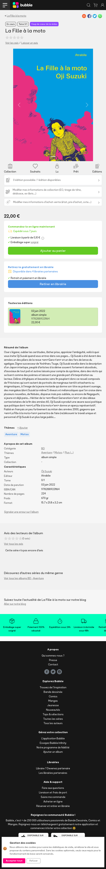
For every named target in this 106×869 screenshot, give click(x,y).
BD (43, 448)
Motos (58, 452)
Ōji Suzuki (46, 471)
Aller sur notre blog (15, 603)
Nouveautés (53, 709)
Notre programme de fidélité (53, 747)
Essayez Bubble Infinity (53, 743)
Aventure (46, 452)
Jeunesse (53, 705)
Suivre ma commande (53, 797)
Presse (53, 660)
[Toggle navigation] (4, 5)
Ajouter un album (53, 751)
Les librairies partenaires (53, 772)
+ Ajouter (22, 427)
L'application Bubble (53, 738)
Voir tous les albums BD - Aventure (24, 578)
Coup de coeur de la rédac (44, 24)
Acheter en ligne (53, 801)
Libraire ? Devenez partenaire (53, 768)
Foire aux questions (53, 788)
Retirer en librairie (53, 284)
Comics (53, 696)
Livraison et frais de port (53, 792)
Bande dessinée (53, 691)
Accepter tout (14, 860)
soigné (34, 242)
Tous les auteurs (53, 723)
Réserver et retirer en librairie (53, 806)
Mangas (53, 700)
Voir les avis (12, 43)
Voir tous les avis (13, 543)
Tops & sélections (53, 714)
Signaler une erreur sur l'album (21, 511)
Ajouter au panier (53, 251)
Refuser (33, 860)
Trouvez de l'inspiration (53, 687)
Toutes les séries (53, 718)
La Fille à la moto (16, 15)
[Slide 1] (53, 156)
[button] (19, 105)
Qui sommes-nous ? (53, 655)
